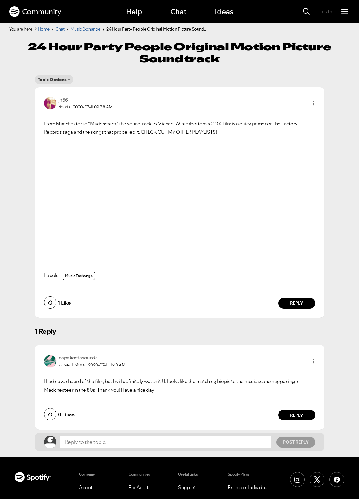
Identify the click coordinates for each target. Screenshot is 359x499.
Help (134, 11)
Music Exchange (85, 29)
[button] (313, 103)
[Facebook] (336, 479)
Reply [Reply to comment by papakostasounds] (296, 415)
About (85, 487)
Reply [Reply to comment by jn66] (296, 303)
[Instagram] (297, 479)
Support (187, 487)
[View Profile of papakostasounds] (78, 357)
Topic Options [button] (52, 79)
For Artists (140, 487)
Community (35, 11)
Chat (178, 11)
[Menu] (345, 11)
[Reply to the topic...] (165, 442)
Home (44, 29)
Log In (325, 11)
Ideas (224, 11)
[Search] (306, 12)
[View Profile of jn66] (63, 99)
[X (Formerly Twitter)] (317, 479)
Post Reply (296, 442)
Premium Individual (248, 487)
